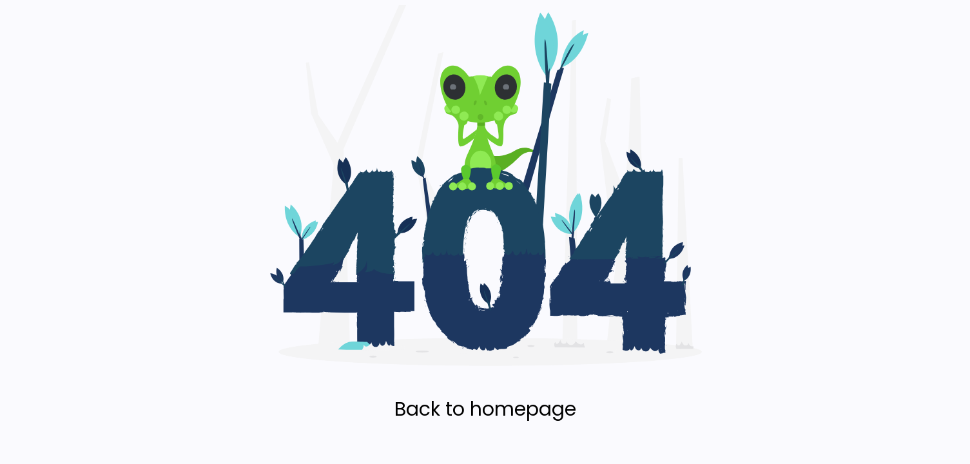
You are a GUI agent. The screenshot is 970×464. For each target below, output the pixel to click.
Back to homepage (485, 409)
